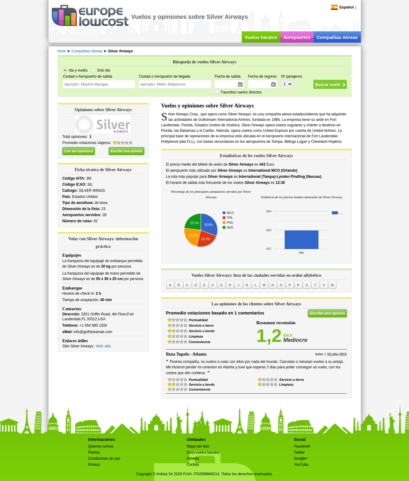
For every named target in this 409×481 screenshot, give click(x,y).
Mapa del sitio (198, 446)
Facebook (302, 446)
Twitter (299, 452)
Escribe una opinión (126, 151)
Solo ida (103, 70)
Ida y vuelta (78, 70)
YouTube (301, 464)
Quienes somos (100, 446)
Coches (193, 464)
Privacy (94, 464)
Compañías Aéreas (337, 37)
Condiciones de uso (104, 458)
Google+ (301, 458)
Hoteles (193, 458)
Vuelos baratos (261, 37)
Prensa (94, 452)
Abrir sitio (103, 346)
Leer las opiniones (78, 151)
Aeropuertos (297, 37)
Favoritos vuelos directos (241, 92)
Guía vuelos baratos (203, 452)
